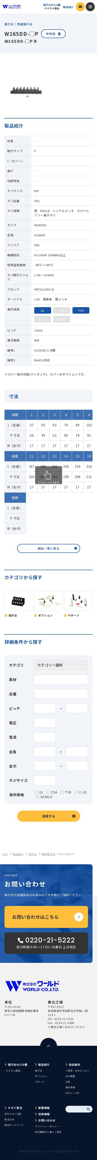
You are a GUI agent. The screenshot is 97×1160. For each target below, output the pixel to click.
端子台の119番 (52, 6)
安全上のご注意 (13, 1113)
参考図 (53, 34)
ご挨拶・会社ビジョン (77, 1070)
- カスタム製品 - (13, 1070)
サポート (40, 1081)
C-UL (83, 792)
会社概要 (70, 1076)
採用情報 (44, 1114)
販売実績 (70, 1087)
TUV (68, 792)
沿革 (67, 1081)
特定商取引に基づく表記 (48, 1132)
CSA (54, 792)
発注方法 (9, 1119)
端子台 (38, 1070)
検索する (48, 816)
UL (41, 792)
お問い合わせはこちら (35, 917)
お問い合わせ (46, 1120)
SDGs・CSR (72, 1093)
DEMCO (46, 797)
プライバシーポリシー (47, 1126)
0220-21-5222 (64, 1019)
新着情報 (44, 1108)
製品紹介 (68, 7)
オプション (41, 1076)
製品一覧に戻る (48, 548)
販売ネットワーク (14, 1125)
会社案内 (74, 1064)
